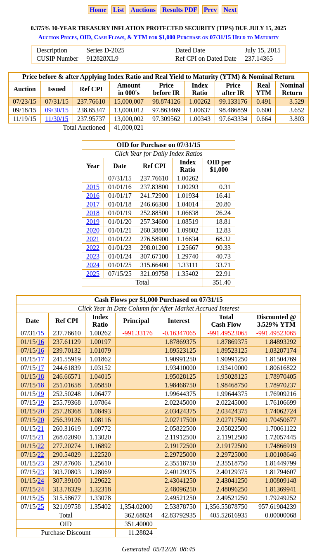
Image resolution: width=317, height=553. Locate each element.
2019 (92, 221)
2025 (92, 273)
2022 (92, 247)
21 (41, 428)
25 (41, 497)
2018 (92, 212)
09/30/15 (57, 110)
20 (41, 411)
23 (41, 463)
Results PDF (179, 9)
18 (41, 376)
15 (41, 333)
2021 (92, 238)
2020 (92, 230)
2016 (92, 195)
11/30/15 (56, 118)
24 (41, 480)
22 (41, 445)
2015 (92, 186)
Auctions (142, 9)
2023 (92, 256)
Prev (210, 9)
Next (230, 9)
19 (41, 393)
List (118, 9)
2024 (92, 264)
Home (98, 9)
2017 (92, 204)
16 (41, 341)
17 (41, 359)
